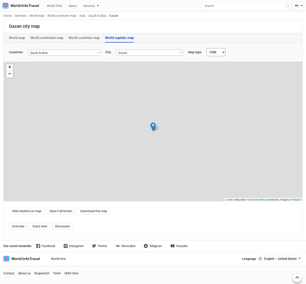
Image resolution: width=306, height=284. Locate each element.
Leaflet (229, 199)
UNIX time (71, 273)
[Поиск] (246, 6)
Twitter (99, 246)
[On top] (297, 277)
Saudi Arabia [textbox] (39, 53)
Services (89, 6)
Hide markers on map (26, 211)
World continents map (46, 38)
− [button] (9, 74)
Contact (9, 273)
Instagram (74, 246)
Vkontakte (125, 246)
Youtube (178, 246)
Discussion (62, 226)
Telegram (153, 246)
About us (24, 273)
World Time (54, 6)
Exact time (40, 226)
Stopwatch (41, 273)
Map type (194, 52)
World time (58, 259)
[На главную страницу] (20, 5)
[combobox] (64, 52)
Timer (57, 273)
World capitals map (119, 38)
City (108, 52)
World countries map (84, 38)
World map (17, 38)
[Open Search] (287, 5)
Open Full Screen (60, 211)
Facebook (45, 246)
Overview (18, 226)
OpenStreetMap (257, 199)
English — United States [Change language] (280, 259)
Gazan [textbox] (122, 53)
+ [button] (9, 67)
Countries (16, 52)
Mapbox (297, 199)
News (73, 6)
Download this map (93, 211)
